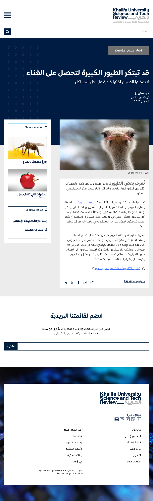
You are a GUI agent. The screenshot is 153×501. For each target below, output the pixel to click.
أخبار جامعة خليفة (73, 430)
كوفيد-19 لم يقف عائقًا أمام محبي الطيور (117, 268)
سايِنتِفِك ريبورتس (85, 202)
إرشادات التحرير (74, 442)
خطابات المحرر (133, 461)
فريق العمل (134, 449)
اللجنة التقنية (134, 442)
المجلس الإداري (133, 436)
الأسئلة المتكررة (74, 449)
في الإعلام (77, 461)
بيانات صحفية (74, 455)
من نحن (136, 430)
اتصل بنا (136, 455)
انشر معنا (77, 436)
